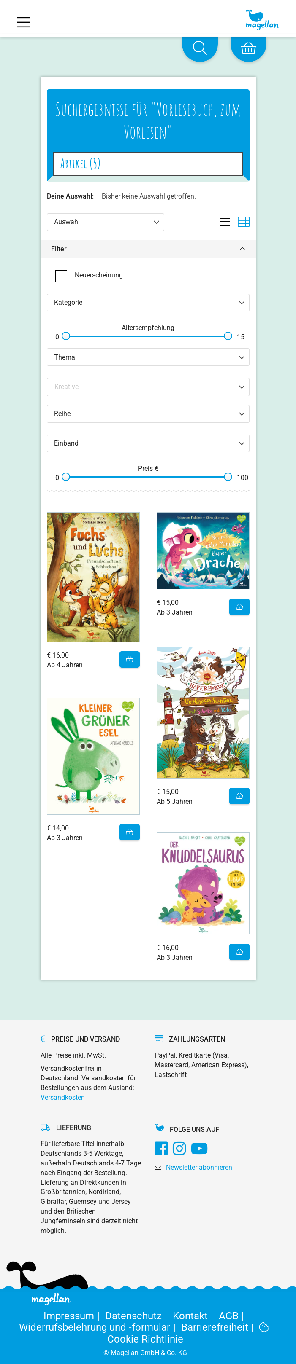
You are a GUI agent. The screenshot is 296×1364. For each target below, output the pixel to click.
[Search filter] (149, 386)
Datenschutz (139, 1316)
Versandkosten (63, 1097)
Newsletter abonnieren (199, 1167)
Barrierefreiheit (220, 1327)
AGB (233, 1316)
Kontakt (196, 1316)
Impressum (74, 1316)
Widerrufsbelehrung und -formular (100, 1327)
